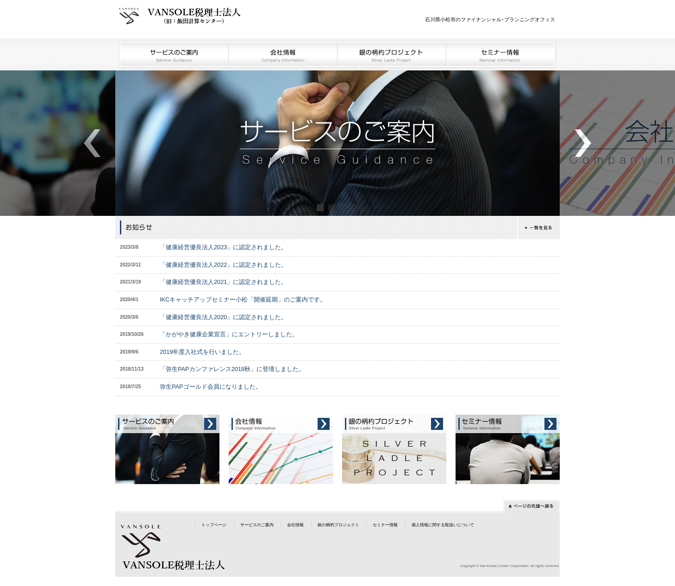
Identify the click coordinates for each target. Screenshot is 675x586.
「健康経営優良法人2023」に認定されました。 (223, 247)
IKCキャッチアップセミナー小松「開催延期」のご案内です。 (243, 299)
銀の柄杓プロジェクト (392, 54)
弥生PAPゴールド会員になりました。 (211, 386)
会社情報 (283, 54)
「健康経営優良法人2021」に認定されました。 (223, 281)
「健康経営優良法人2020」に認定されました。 (223, 317)
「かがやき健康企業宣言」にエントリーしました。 (229, 334)
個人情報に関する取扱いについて (443, 525)
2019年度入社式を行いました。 (202, 351)
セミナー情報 (503, 54)
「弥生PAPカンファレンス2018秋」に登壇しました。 (232, 368)
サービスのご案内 (172, 54)
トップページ (213, 525)
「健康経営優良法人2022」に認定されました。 (223, 264)
